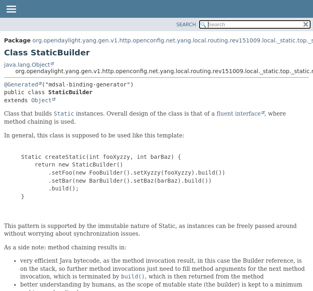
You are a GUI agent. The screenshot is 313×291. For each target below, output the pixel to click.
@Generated (21, 84)
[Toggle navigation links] (11, 9)
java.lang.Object (27, 64)
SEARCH (186, 24)
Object (41, 100)
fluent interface (238, 113)
